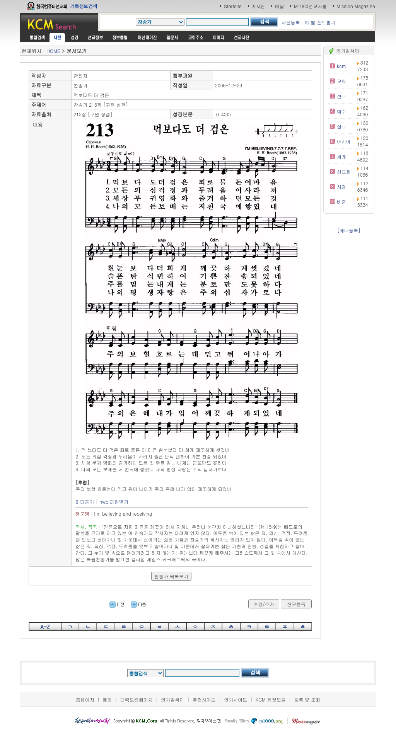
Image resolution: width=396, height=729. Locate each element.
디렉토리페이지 (136, 699)
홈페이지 (85, 699)
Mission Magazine (355, 6)
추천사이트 (204, 699)
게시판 (258, 6)
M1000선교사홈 (310, 6)
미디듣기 (84, 501)
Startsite (233, 6)
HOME (53, 51)
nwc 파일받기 (113, 501)
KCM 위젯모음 (271, 699)
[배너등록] (348, 230)
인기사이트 (235, 699)
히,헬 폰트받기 (319, 22)
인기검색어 (172, 699)
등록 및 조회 (307, 699)
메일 (279, 6)
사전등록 (290, 22)
